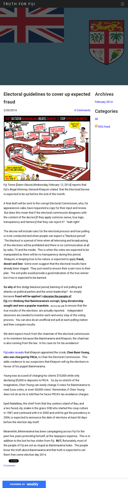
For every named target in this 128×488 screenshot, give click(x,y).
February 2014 (104, 101)
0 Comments (82, 110)
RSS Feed (104, 126)
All (96, 119)
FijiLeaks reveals (14, 352)
